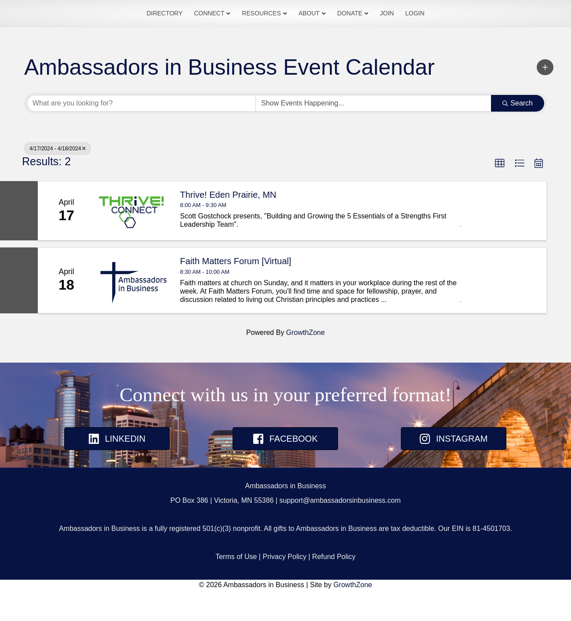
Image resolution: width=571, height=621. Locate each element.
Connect (178, 28)
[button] (545, 98)
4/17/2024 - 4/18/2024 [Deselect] (57, 179)
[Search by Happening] (373, 134)
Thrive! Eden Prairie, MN (228, 225)
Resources (230, 28)
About (340, 28)
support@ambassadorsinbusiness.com (340, 531)
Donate (380, 28)
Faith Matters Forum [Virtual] (235, 291)
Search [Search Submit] (517, 134)
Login (446, 28)
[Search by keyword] (141, 134)
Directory (133, 28)
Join (418, 28)
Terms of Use (236, 587)
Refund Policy (334, 587)
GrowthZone (305, 363)
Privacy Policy (284, 587)
